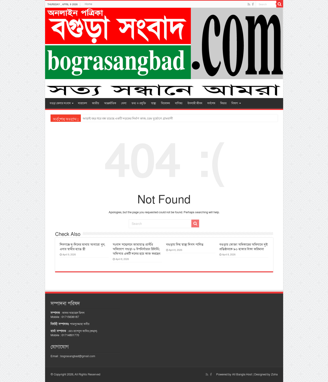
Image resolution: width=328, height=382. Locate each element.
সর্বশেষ (211, 103)
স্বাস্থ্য (153, 103)
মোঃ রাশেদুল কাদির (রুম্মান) (82, 331)
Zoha (274, 374)
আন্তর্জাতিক (110, 103)
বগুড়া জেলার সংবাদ (60, 103)
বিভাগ (234, 103)
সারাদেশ (82, 103)
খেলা (123, 103)
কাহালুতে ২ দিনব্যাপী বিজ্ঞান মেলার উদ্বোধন (109, 118)
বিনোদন (165, 103)
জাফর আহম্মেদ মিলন (73, 313)
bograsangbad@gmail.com (77, 356)
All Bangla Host (242, 374)
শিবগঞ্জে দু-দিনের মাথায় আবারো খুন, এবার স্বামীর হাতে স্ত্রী (82, 246)
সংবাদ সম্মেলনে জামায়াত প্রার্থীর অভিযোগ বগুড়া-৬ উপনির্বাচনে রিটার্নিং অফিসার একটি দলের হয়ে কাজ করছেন (136, 249)
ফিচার (223, 103)
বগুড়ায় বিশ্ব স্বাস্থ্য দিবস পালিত (184, 244)
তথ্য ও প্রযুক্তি (138, 103)
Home (88, 4)
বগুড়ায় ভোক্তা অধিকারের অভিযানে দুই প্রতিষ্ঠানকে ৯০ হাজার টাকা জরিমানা (243, 246)
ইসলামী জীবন (194, 103)
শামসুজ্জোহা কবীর (79, 324)
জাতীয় (95, 103)
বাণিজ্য (178, 103)
